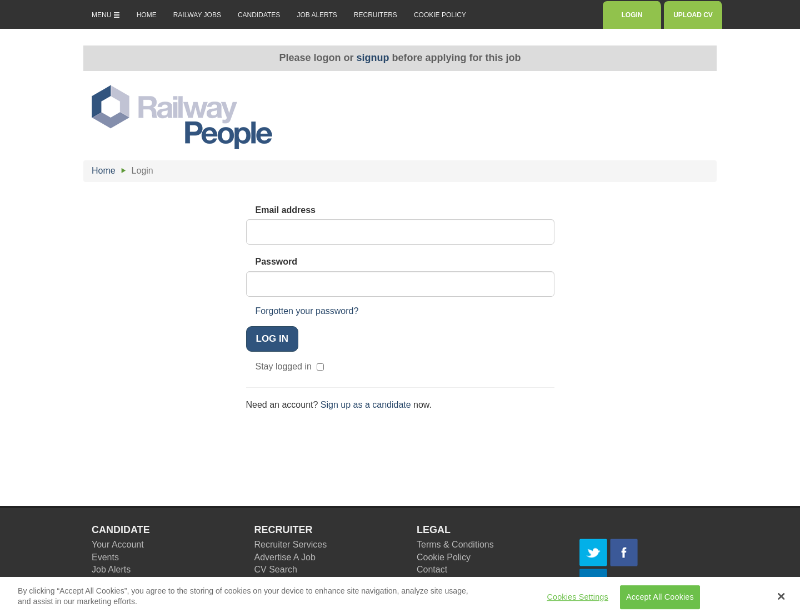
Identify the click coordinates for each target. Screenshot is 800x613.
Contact (432, 569)
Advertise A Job (285, 557)
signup (373, 57)
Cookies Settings (577, 599)
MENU (106, 15)
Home (104, 170)
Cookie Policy (444, 557)
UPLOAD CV (693, 15)
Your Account (118, 544)
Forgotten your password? (307, 311)
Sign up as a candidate (366, 404)
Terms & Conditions (455, 544)
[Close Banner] (781, 599)
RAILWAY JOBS (197, 15)
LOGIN (632, 15)
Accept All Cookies (660, 599)
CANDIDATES (259, 15)
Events (105, 557)
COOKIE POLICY (440, 15)
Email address (286, 210)
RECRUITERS (375, 15)
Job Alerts (111, 569)
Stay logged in (289, 366)
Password (277, 261)
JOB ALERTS (317, 15)
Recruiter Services (290, 544)
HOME (147, 15)
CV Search (275, 569)
